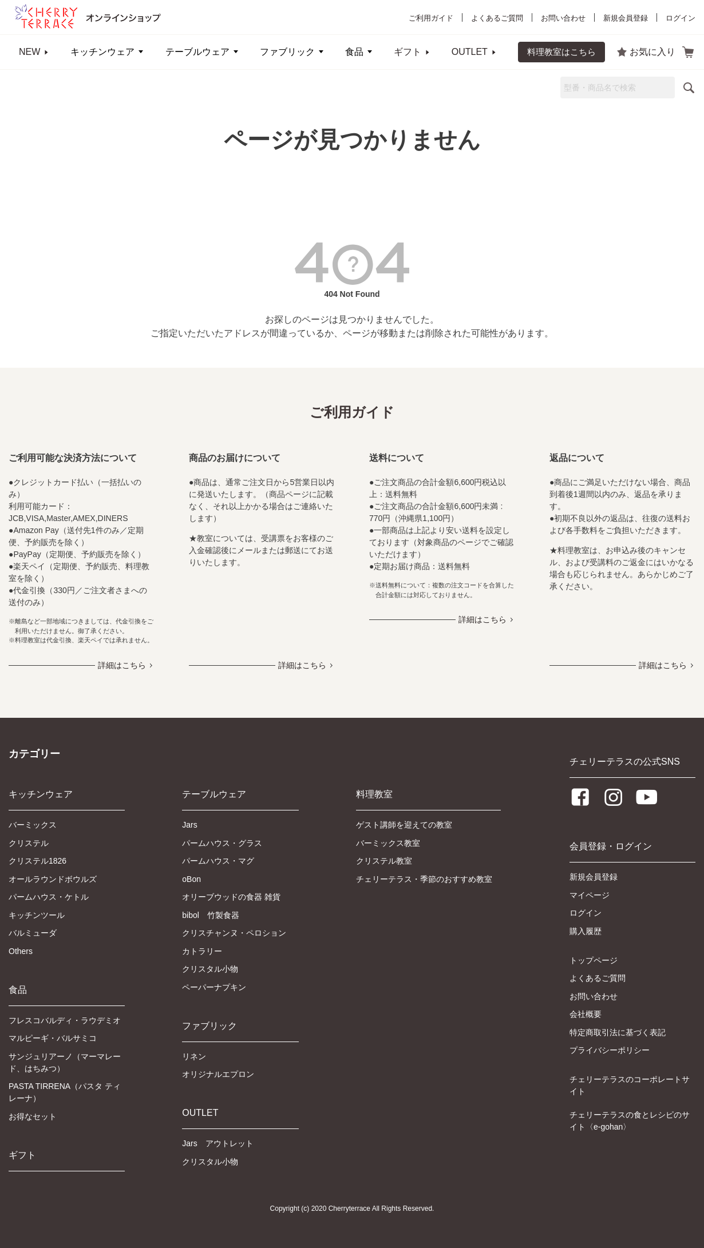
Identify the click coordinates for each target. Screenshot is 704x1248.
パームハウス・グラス (222, 843)
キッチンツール (37, 915)
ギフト (407, 52)
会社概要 (585, 1014)
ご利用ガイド (431, 18)
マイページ (589, 895)
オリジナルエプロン (218, 1074)
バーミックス (33, 824)
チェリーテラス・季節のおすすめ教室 (424, 879)
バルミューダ (33, 932)
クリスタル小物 (210, 968)
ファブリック (287, 52)
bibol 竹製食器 (210, 915)
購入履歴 (585, 931)
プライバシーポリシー (609, 1050)
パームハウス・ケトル (49, 896)
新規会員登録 (625, 18)
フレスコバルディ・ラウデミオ (65, 1020)
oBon (191, 879)
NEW (29, 52)
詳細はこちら (122, 665)
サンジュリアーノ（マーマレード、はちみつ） (65, 1062)
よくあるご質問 (497, 18)
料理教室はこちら (561, 52)
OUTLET (470, 52)
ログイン (680, 18)
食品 (354, 52)
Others (21, 951)
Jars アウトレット (217, 1143)
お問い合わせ (563, 18)
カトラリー (202, 951)
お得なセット (33, 1116)
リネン (194, 1056)
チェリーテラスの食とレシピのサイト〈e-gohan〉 (629, 1120)
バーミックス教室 (388, 843)
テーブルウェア (197, 52)
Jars (189, 824)
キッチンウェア (102, 52)
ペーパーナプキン (214, 987)
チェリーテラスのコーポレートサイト (629, 1085)
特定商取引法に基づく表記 (617, 1032)
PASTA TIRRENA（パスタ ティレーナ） (65, 1092)
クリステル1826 (37, 860)
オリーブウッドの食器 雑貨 (231, 896)
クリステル (29, 843)
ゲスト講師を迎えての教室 (404, 824)
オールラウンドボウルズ (53, 879)
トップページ (593, 960)
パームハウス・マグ (218, 860)
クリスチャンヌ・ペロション (234, 932)
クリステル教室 (384, 860)
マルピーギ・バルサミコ (53, 1038)
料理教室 (374, 794)
